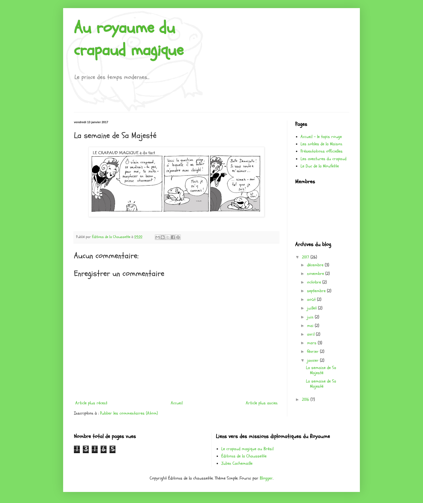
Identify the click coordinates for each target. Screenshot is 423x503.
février (313, 351)
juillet (312, 308)
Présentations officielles (322, 151)
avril (311, 334)
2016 (306, 399)
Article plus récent (91, 403)
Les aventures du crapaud (323, 159)
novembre (316, 274)
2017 (306, 257)
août (312, 299)
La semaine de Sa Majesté (321, 370)
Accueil (177, 403)
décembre (316, 265)
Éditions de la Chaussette (244, 456)
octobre (314, 282)
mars (312, 343)
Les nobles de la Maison (321, 144)
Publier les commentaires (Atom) (129, 413)
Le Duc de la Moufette (320, 166)
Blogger (266, 478)
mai (311, 326)
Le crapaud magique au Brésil (247, 449)
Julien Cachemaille (237, 463)
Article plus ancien (262, 403)
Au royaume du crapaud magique (128, 39)
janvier (313, 360)
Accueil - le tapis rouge (321, 137)
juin (311, 317)
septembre (317, 291)
